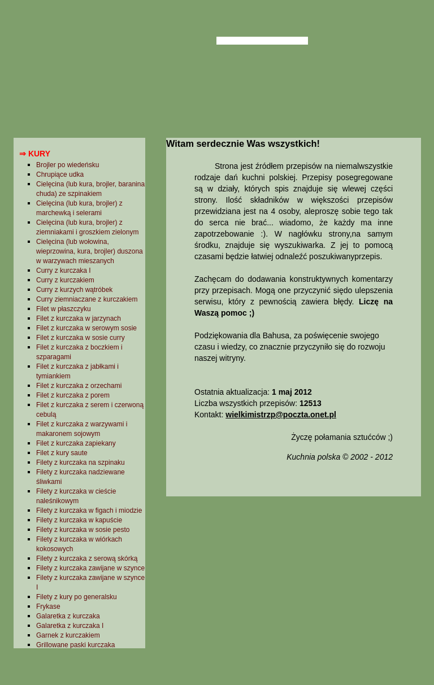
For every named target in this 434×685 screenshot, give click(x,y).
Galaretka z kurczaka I (69, 626)
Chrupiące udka (60, 174)
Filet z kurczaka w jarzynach (78, 318)
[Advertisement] (293, 589)
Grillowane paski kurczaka (75, 645)
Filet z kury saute (62, 453)
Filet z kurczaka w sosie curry (80, 338)
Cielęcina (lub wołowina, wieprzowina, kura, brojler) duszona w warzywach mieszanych (89, 251)
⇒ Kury (34, 153)
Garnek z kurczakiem (68, 635)
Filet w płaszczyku (63, 309)
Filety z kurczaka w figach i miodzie (89, 510)
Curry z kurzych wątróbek (74, 290)
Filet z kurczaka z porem (73, 395)
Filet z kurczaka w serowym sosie (86, 328)
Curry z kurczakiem (65, 280)
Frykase (48, 606)
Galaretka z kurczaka (68, 616)
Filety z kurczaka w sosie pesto (82, 530)
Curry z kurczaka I (63, 270)
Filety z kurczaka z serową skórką (86, 558)
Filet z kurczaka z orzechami (78, 386)
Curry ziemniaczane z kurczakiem (86, 299)
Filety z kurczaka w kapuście (79, 520)
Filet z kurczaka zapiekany (76, 443)
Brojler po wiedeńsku (67, 165)
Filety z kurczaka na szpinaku (80, 462)
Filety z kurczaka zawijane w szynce (90, 568)
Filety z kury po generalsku (76, 597)
